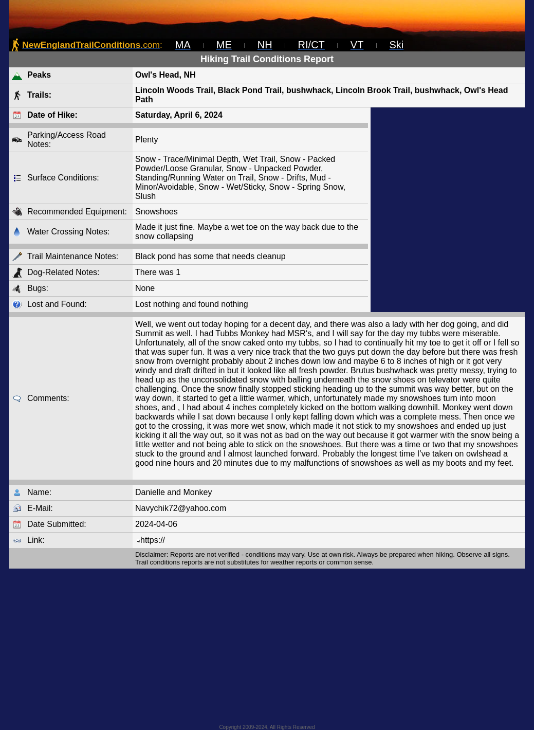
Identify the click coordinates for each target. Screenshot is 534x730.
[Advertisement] (448, 209)
